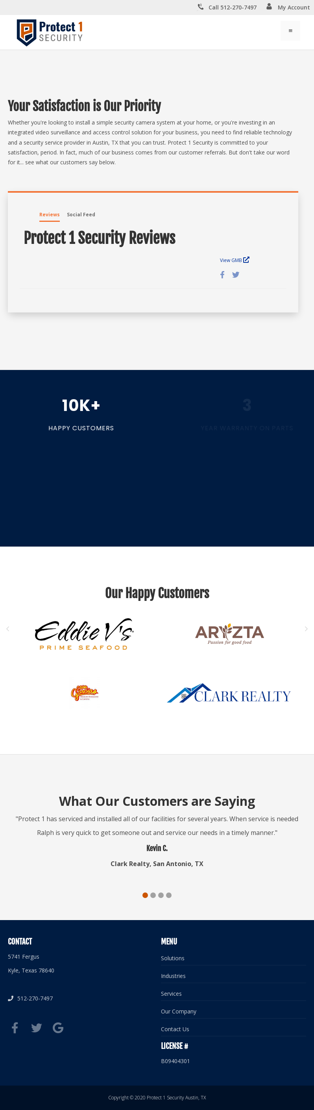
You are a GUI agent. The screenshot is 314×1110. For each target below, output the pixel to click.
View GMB (234, 260)
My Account (288, 7)
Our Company (178, 1011)
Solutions (173, 958)
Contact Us (175, 1029)
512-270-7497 (30, 998)
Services (171, 993)
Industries (173, 976)
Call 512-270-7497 (227, 8)
